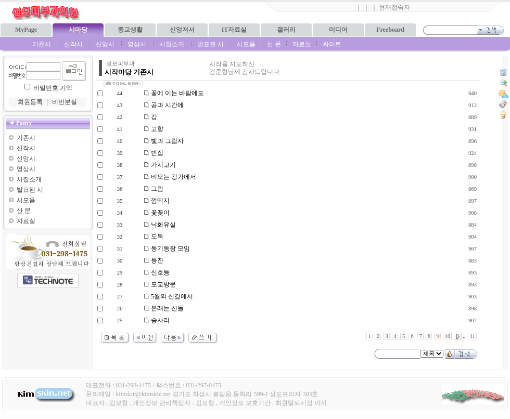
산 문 (274, 44)
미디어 (338, 29)
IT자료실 (234, 29)
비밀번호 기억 (52, 87)
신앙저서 (182, 29)
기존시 (41, 44)
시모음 (246, 44)
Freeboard (390, 29)
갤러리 (286, 29)
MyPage (26, 29)
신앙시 (105, 44)
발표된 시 (210, 44)
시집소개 (171, 44)
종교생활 (130, 29)
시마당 (78, 29)
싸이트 (332, 44)
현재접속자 (394, 7)
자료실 (301, 44)
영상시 (137, 44)
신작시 (73, 44)
